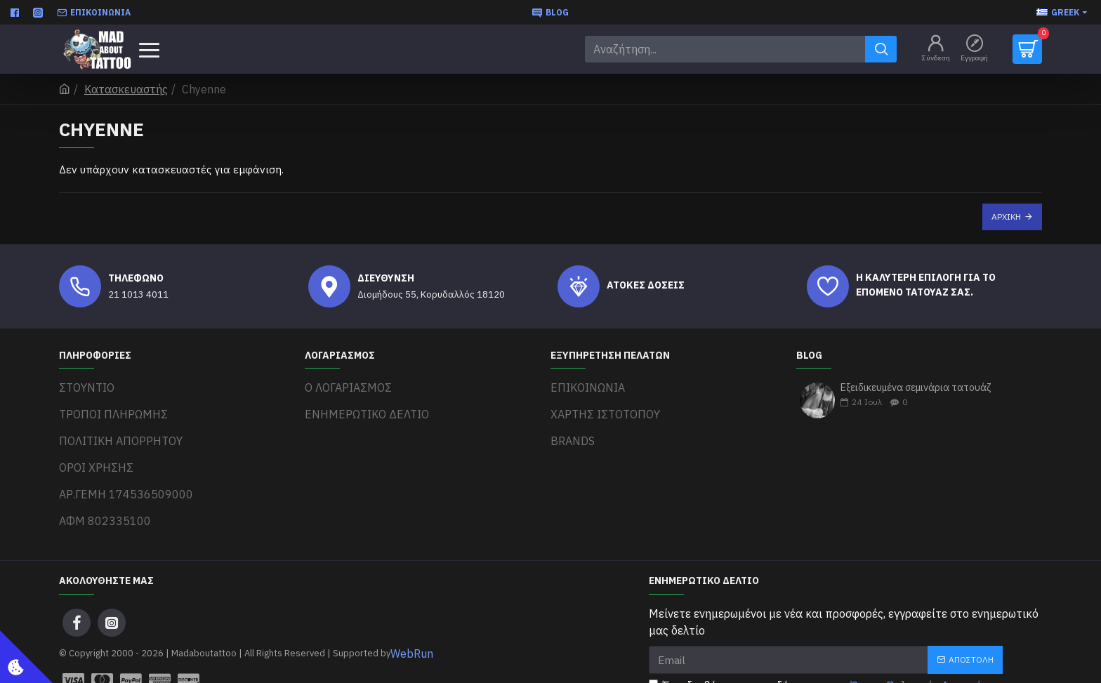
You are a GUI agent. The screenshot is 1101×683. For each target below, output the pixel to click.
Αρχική (1006, 216)
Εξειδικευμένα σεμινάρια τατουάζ (915, 388)
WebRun (411, 616)
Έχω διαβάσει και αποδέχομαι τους (826, 647)
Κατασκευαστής (126, 89)
